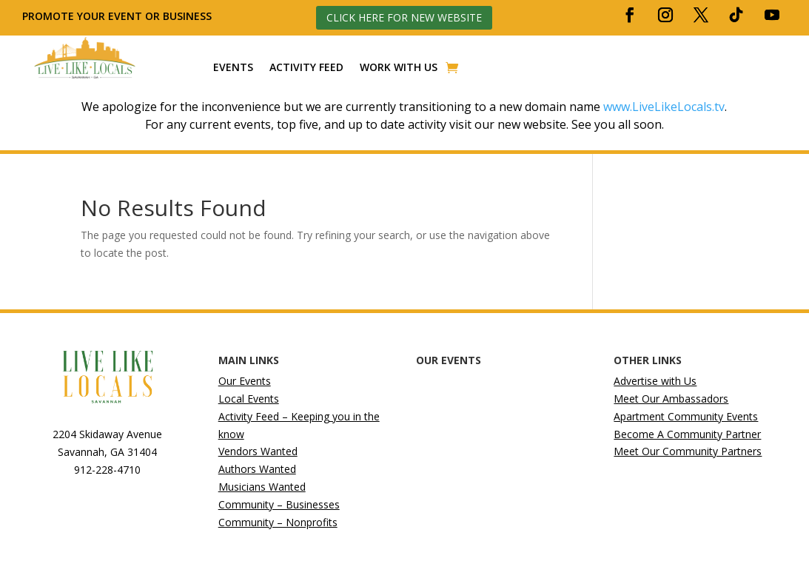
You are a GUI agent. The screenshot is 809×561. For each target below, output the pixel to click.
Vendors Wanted (258, 451)
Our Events (244, 381)
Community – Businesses (279, 504)
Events (233, 67)
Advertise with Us (655, 381)
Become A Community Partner (687, 434)
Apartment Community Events (686, 416)
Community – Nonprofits (278, 522)
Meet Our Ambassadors (671, 399)
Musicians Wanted (262, 487)
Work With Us (398, 67)
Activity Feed (306, 67)
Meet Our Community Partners (688, 451)
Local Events (248, 399)
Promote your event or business (118, 16)
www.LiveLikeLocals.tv (664, 106)
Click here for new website (404, 17)
